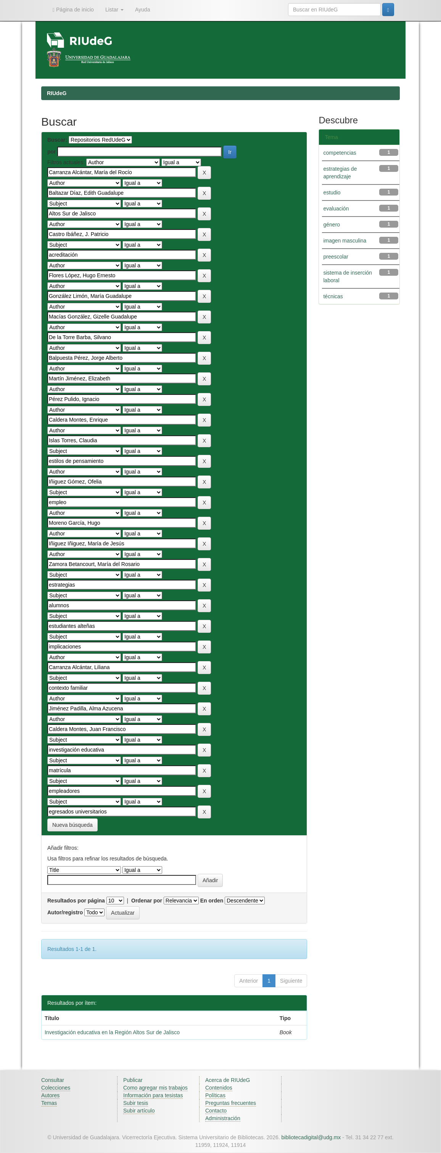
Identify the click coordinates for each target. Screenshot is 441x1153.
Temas (49, 1103)
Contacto (216, 1111)
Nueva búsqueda (72, 825)
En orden (212, 900)
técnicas (333, 296)
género (331, 225)
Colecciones (55, 1088)
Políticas (215, 1095)
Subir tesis (135, 1103)
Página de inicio (73, 9)
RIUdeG (56, 93)
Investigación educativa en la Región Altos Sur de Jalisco (112, 1032)
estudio (331, 192)
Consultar (52, 1080)
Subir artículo (139, 1111)
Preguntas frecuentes (230, 1103)
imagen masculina (344, 241)
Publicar (133, 1080)
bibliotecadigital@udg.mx (311, 1137)
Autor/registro (65, 912)
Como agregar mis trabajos (155, 1088)
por (51, 152)
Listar (114, 9)
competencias (339, 153)
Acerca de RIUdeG (227, 1080)
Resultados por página (76, 900)
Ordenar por (146, 900)
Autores (50, 1095)
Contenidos (218, 1088)
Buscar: (57, 140)
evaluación (336, 208)
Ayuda (142, 9)
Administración (222, 1118)
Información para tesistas (153, 1095)
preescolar (335, 257)
